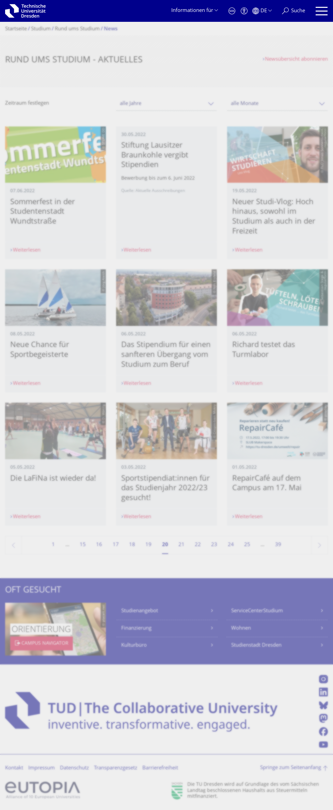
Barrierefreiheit (160, 768)
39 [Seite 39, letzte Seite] (278, 545)
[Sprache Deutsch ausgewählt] (262, 11)
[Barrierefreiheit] (244, 11)
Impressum (41, 768)
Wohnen (241, 628)
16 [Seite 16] (99, 545)
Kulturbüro (134, 645)
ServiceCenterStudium (257, 611)
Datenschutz (74, 768)
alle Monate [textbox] (244, 103)
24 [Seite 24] (231, 545)
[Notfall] (232, 11)
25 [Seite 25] (247, 545)
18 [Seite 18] (132, 545)
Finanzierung (136, 628)
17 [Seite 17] (116, 545)
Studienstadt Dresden (256, 645)
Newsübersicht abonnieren (296, 59)
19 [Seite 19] (148, 545)
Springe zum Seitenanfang (290, 767)
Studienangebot (139, 611)
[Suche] (293, 11)
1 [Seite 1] (53, 545)
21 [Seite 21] (181, 545)
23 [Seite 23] (214, 545)
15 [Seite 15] (83, 545)
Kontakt (14, 768)
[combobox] (166, 104)
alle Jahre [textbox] (130, 103)
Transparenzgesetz (115, 768)
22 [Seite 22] (198, 545)
